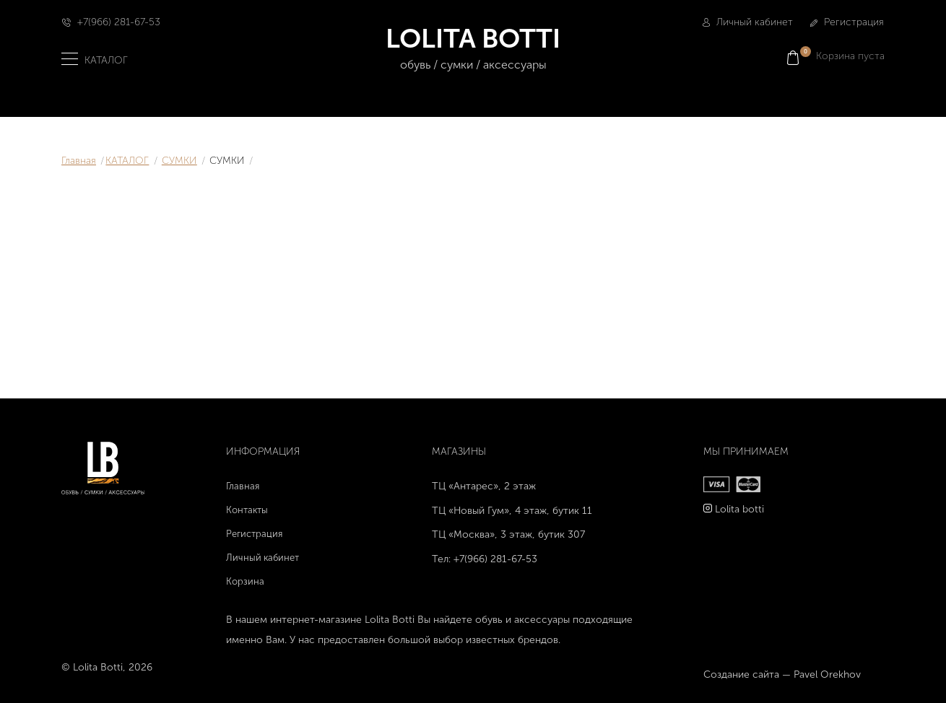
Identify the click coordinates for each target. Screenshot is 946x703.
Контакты (247, 510)
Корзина (245, 581)
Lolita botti (739, 509)
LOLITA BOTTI (473, 48)
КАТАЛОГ (127, 160)
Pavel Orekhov (827, 674)
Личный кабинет (748, 22)
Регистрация (847, 22)
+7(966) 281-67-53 (118, 22)
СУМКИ (179, 160)
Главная (78, 160)
